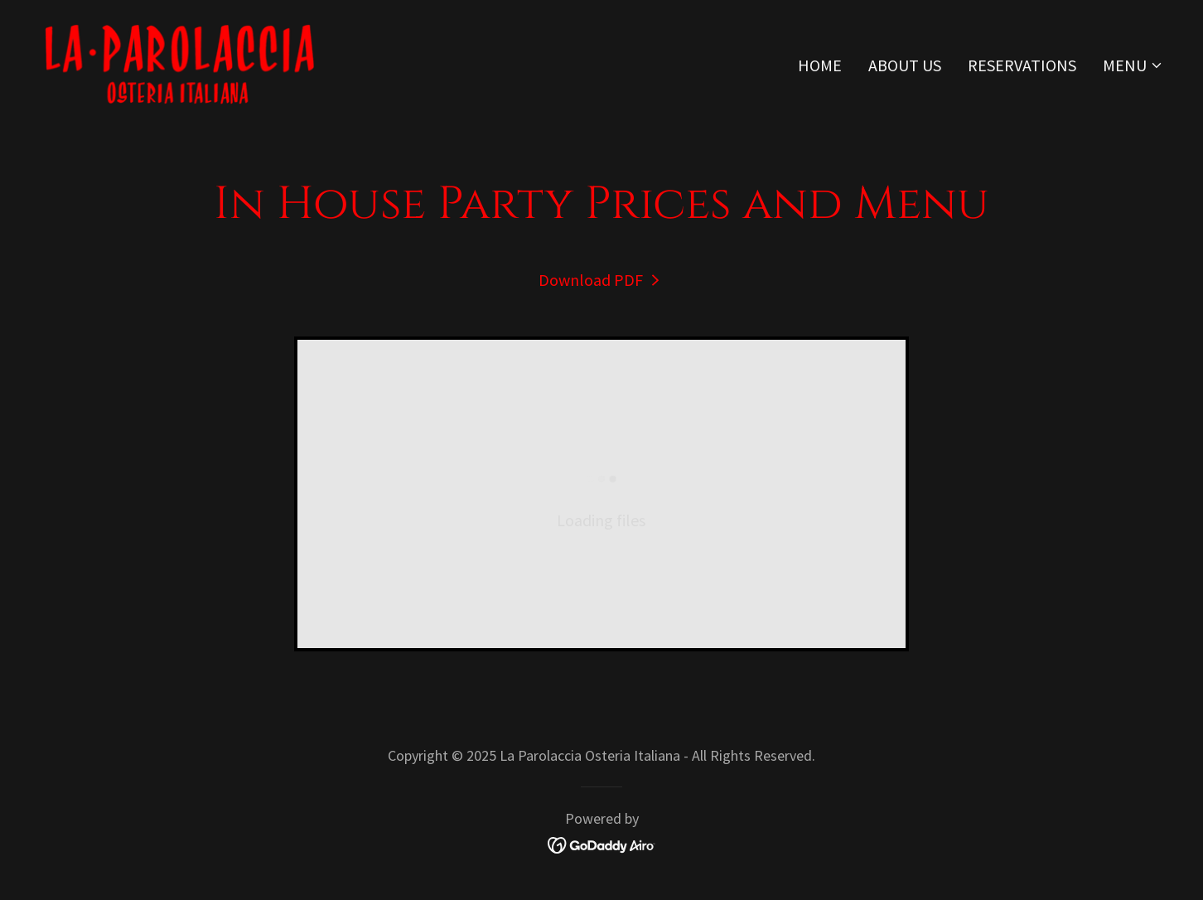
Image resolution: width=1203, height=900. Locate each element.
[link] (179, 61)
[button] (1133, 65)
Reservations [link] (1022, 65)
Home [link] (820, 65)
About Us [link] (904, 65)
